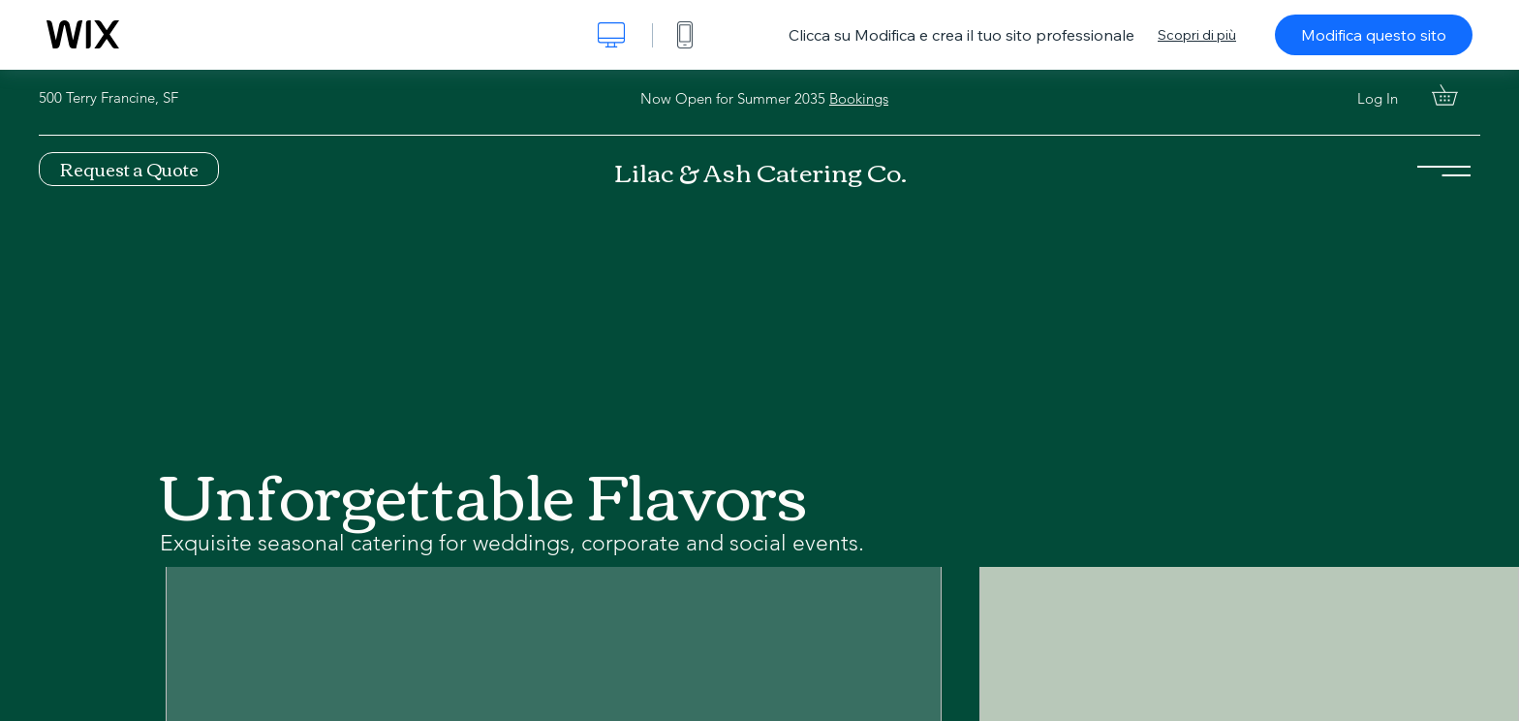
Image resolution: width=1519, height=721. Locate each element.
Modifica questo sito (1373, 35)
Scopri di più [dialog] (1197, 35)
